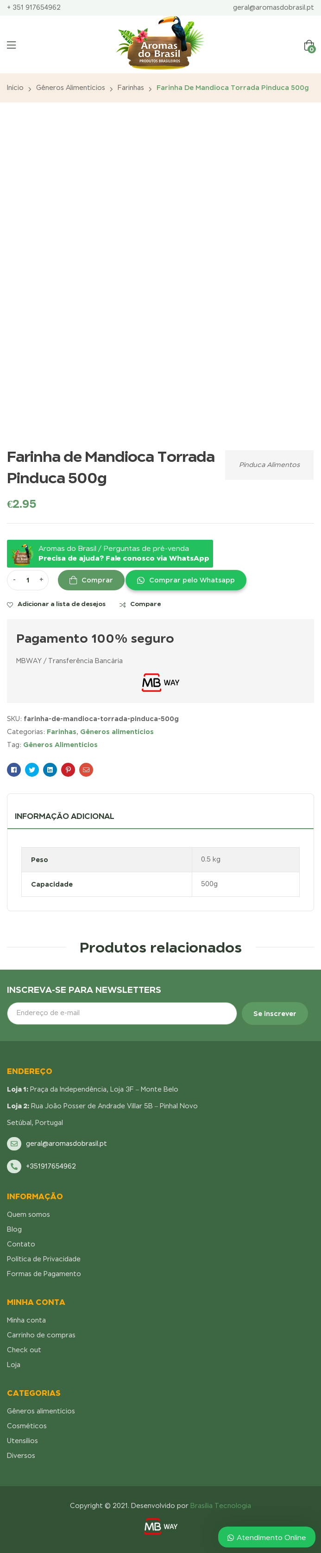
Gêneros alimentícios (70, 87)
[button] (185, 580)
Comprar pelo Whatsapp (192, 580)
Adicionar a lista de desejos (62, 603)
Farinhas (131, 87)
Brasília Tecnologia (220, 1505)
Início (15, 87)
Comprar (97, 580)
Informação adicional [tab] (64, 816)
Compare (145, 603)
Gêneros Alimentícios (60, 744)
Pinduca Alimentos (269, 464)
